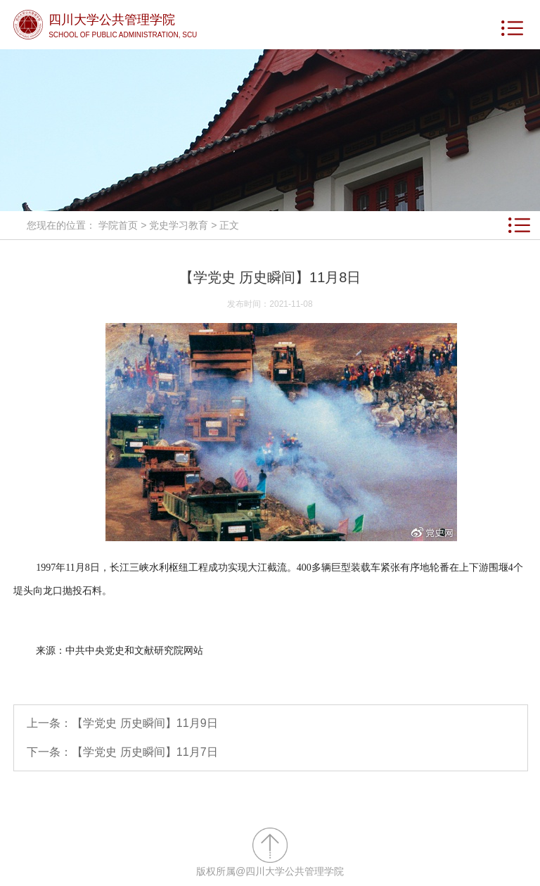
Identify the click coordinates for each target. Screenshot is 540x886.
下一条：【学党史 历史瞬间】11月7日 (122, 752)
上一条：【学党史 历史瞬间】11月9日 (122, 723)
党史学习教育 (178, 225)
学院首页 (118, 225)
